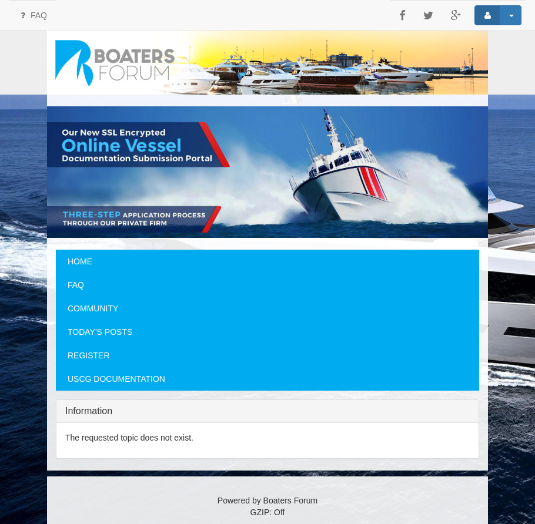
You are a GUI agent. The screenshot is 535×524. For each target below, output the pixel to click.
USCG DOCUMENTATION (116, 379)
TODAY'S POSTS (100, 332)
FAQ (32, 15)
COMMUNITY (93, 308)
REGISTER (89, 355)
